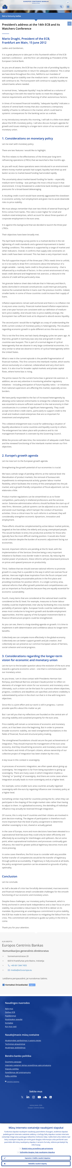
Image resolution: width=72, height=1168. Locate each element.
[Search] (34, 6)
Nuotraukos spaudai (13, 1019)
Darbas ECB (10, 1012)
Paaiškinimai (10, 1016)
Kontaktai (9, 1023)
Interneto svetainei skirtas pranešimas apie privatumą (28, 1065)
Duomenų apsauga (13, 1061)
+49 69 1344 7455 (19, 965)
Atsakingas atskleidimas (15, 1047)
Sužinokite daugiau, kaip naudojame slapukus (37, 1151)
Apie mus (9, 1008)
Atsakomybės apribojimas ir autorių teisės (23, 1040)
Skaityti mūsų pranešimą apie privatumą (37, 1148)
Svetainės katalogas (13, 1082)
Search (61, 6)
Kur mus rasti (11, 1026)
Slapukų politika (12, 1069)
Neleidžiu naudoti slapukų (37, 1163)
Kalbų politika (11, 1076)
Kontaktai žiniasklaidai (16, 984)
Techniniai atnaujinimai (15, 1044)
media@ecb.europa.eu (21, 970)
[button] (67, 2)
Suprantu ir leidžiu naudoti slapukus (37, 1158)
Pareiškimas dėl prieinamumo (18, 1072)
